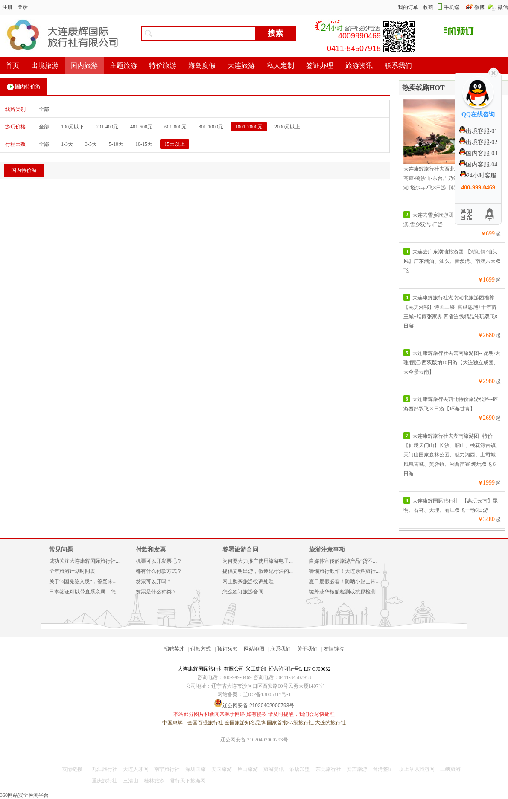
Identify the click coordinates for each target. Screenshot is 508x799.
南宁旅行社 (167, 769)
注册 (7, 7)
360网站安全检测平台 (24, 795)
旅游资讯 (273, 769)
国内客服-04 (478, 164)
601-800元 (175, 127)
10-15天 (143, 144)
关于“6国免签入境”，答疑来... (83, 581)
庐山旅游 (247, 769)
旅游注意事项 (327, 549)
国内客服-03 (478, 153)
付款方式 (200, 649)
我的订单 (408, 7)
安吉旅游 (357, 769)
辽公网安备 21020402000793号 (254, 740)
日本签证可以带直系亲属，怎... (84, 592)
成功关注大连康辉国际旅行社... (84, 561)
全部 (44, 109)
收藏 (428, 7)
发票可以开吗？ (154, 581)
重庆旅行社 (104, 781)
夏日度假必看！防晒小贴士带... (344, 581)
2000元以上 (287, 127)
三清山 (130, 781)
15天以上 (174, 144)
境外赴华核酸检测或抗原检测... (344, 592)
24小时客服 (478, 175)
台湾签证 (383, 769)
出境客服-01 (478, 131)
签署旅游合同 (240, 549)
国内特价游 (24, 87)
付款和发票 (151, 549)
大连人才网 (136, 769)
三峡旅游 (450, 769)
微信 (503, 7)
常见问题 (61, 549)
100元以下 (72, 127)
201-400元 (107, 127)
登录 (23, 7)
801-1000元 (211, 127)
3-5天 (91, 144)
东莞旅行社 (328, 769)
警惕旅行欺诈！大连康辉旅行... (344, 571)
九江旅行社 (104, 769)
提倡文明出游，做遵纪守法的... (257, 571)
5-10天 (116, 144)
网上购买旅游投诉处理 (248, 581)
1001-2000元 (249, 127)
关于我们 (307, 649)
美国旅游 (221, 769)
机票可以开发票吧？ (159, 561)
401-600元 (141, 127)
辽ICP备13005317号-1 (267, 694)
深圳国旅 (195, 769)
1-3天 (67, 144)
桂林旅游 (154, 781)
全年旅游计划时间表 (72, 571)
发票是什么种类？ (156, 592)
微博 (480, 7)
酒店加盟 (299, 769)
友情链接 (334, 649)
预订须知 (227, 649)
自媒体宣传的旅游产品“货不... (343, 561)
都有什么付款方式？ (159, 571)
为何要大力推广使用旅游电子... (257, 561)
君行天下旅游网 (188, 781)
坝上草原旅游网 (417, 769)
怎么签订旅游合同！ (245, 592)
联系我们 (280, 649)
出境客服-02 (478, 142)
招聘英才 (174, 649)
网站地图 (254, 649)
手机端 (451, 7)
